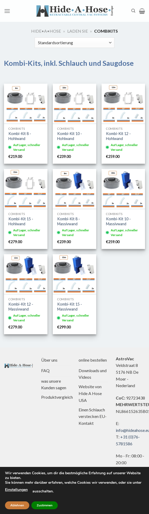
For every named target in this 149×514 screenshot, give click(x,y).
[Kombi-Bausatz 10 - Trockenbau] (74, 103)
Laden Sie (77, 30)
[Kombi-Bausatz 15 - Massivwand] (74, 274)
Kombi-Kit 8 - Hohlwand (19, 136)
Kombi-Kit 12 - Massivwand (20, 306)
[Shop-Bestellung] (74, 42)
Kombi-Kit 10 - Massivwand (118, 221)
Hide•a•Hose (46, 30)
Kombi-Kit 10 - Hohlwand (69, 136)
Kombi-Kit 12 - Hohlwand (118, 136)
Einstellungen (16, 489)
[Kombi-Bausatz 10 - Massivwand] (123, 188)
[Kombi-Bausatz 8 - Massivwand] (74, 188)
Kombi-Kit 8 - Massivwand (68, 221)
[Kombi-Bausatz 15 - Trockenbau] (25, 188)
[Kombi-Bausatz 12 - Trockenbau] (123, 103)
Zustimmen (44, 505)
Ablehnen (17, 505)
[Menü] (7, 10)
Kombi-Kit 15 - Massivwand (69, 306)
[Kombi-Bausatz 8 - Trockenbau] (25, 103)
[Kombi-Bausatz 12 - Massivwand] (25, 274)
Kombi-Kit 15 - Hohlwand (20, 221)
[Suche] (133, 11)
